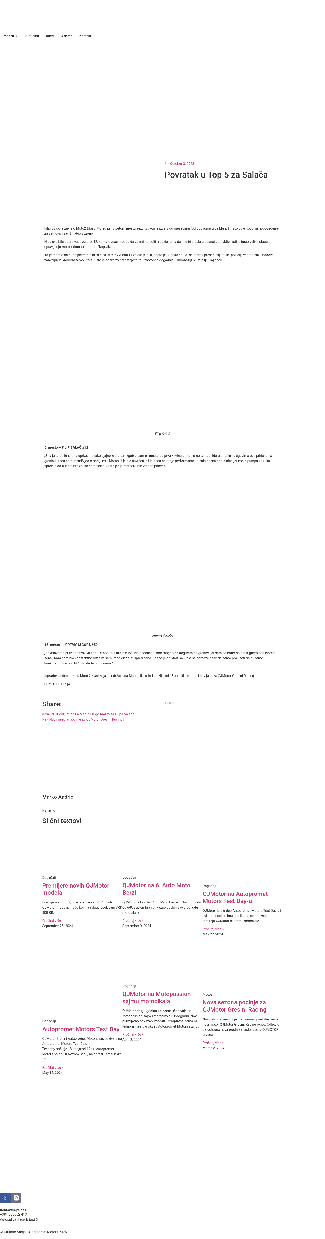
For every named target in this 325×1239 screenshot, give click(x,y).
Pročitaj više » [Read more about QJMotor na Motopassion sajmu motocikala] (132, 1034)
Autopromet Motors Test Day (81, 1029)
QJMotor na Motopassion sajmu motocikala (156, 997)
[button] (165, 703)
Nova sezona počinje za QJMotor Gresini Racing (235, 1006)
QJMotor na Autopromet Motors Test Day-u (235, 897)
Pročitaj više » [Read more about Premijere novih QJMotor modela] (52, 921)
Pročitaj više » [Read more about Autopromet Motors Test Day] (52, 1068)
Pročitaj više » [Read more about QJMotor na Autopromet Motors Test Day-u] (213, 929)
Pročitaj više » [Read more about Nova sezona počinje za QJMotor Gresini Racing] (213, 1043)
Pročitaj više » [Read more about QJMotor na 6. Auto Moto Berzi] (132, 921)
